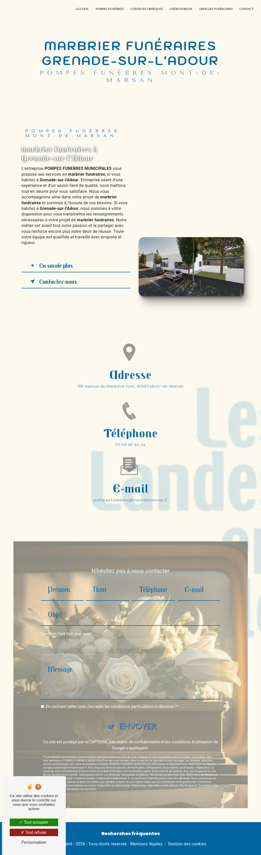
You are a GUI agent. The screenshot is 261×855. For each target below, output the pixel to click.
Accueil (82, 9)
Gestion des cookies (187, 843)
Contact (246, 9)
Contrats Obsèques (146, 9)
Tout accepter (33, 822)
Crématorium (180, 9)
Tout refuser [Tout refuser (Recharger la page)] (34, 832)
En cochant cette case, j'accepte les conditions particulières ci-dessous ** (112, 699)
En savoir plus (50, 265)
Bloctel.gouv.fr (188, 778)
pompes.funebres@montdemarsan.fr (130, 493)
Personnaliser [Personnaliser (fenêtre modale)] (33, 842)
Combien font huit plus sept (66, 627)
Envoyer (137, 719)
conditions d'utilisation (192, 735)
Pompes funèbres (110, 9)
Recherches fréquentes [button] (130, 834)
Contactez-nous (52, 281)
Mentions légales (146, 843)
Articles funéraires (216, 9)
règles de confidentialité (138, 735)
